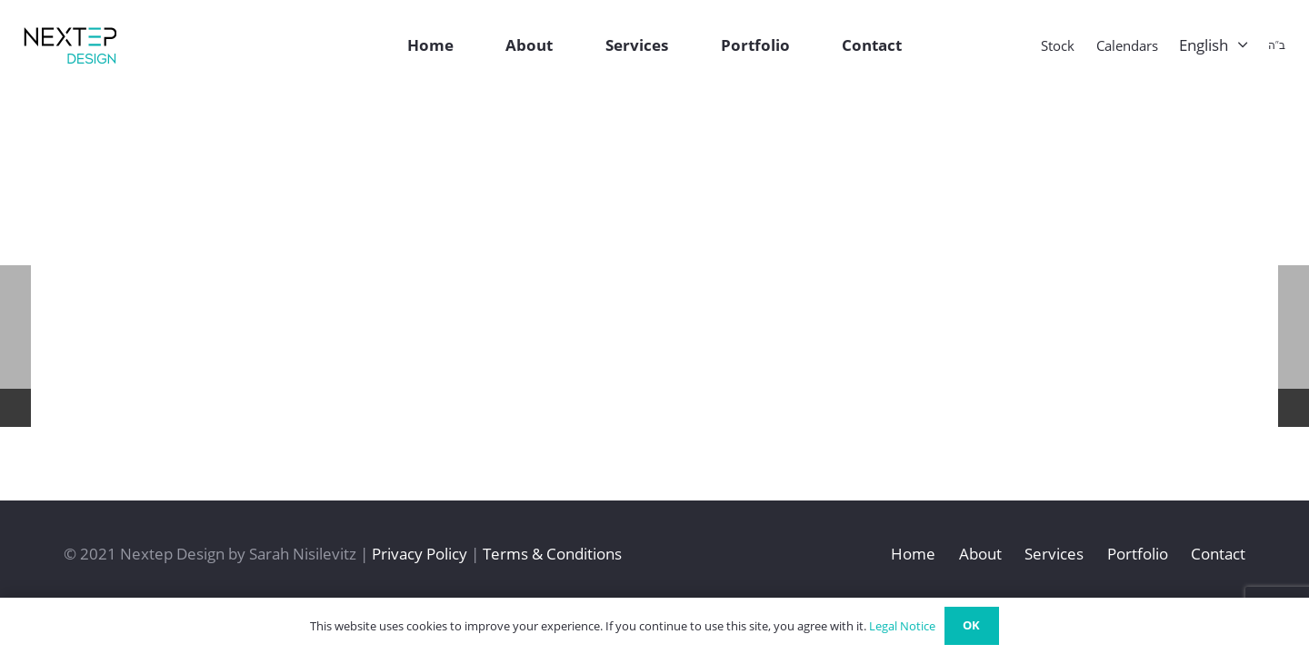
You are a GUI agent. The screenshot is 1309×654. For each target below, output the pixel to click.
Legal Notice (902, 626)
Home (913, 553)
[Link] (70, 45)
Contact (1218, 553)
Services (1054, 553)
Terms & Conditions (552, 553)
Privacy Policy (419, 553)
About (980, 553)
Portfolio (1137, 553)
